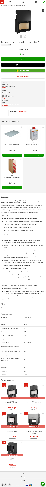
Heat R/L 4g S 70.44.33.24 (12, 403)
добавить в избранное (23, 76)
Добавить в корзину (12, 155)
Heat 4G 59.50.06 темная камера (12, 460)
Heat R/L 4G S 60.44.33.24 (34, 403)
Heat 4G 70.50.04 (12, 431)
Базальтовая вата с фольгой (12, 177)
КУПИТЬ (23, 59)
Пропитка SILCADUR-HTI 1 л (33, 144)
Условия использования (17, 485)
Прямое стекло (6, 308)
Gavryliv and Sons (22, 111)
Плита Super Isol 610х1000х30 (12, 144)
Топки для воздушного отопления (14, 6)
